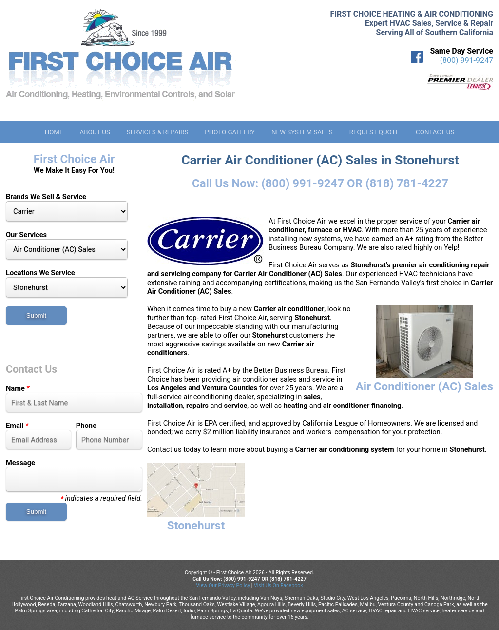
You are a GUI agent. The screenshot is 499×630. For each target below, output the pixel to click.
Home (54, 132)
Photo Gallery (230, 132)
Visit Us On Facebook (278, 585)
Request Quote (374, 132)
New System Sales (302, 132)
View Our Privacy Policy (223, 585)
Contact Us (435, 132)
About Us (94, 132)
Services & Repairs (158, 132)
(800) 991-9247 (466, 60)
